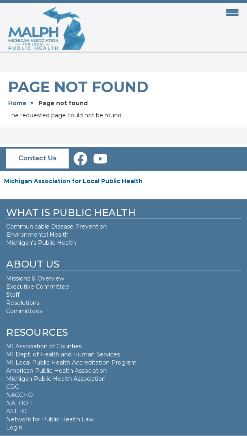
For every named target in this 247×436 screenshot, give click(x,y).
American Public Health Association (56, 370)
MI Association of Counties (44, 346)
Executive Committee (37, 286)
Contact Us (37, 158)
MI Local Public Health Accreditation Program (71, 362)
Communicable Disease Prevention (56, 226)
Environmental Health (37, 234)
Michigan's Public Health (42, 242)
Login (14, 427)
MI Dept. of (23, 354)
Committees (24, 311)
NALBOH (19, 403)
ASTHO (16, 411)
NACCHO (19, 395)
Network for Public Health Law (49, 419)
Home (17, 103)
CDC (12, 387)
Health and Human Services (80, 354)
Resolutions (22, 302)
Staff (13, 294)
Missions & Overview (35, 278)
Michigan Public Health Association (56, 378)
